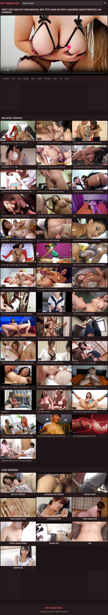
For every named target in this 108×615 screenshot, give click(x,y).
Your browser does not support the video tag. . (54, 45)
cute (13, 78)
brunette (47, 78)
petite (39, 78)
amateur (6, 78)
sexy (19, 78)
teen (33, 78)
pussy (67, 78)
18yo (55, 78)
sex (61, 78)
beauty (25, 78)
